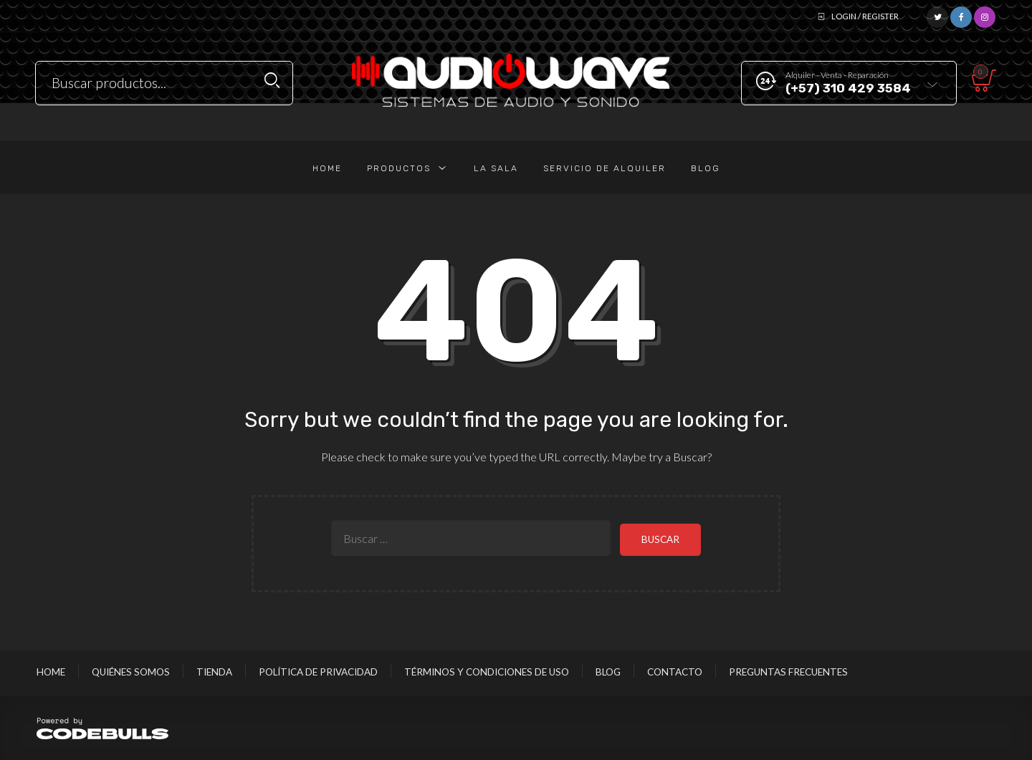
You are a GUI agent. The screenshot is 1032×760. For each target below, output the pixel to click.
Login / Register (865, 16)
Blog (608, 671)
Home (51, 671)
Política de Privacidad (318, 671)
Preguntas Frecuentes (788, 671)
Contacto (674, 671)
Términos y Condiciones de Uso (486, 671)
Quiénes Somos (131, 671)
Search (272, 80)
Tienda (214, 671)
